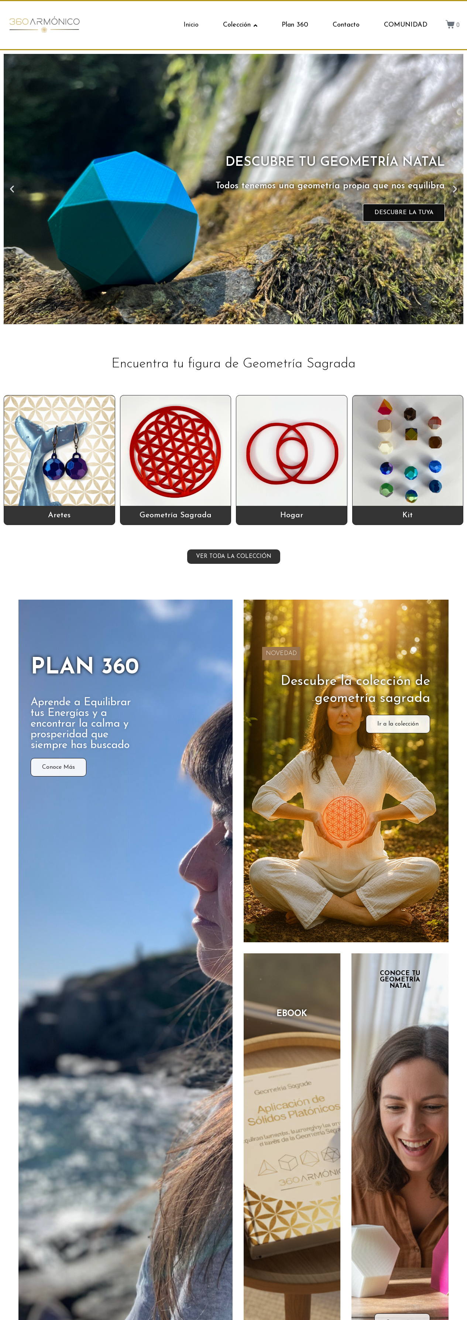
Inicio (191, 24)
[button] (12, 188)
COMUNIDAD (405, 24)
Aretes (59, 515)
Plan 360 (295, 24)
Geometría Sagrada (176, 515)
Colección (240, 24)
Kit (407, 515)
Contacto (346, 24)
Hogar (291, 515)
